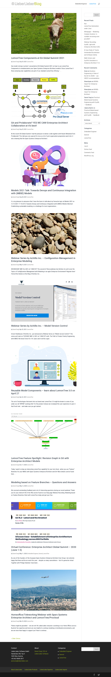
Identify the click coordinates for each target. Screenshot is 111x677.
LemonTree (92, 4)
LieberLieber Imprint (61, 669)
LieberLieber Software (41, 654)
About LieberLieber (16, 669)
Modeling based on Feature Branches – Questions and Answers (43, 482)
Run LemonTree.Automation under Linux (91, 26)
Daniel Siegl (16, 61)
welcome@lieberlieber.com (19, 661)
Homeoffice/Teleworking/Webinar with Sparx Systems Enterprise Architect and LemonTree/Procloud (39, 616)
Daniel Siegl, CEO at (41, 651)
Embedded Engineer (81, 4)
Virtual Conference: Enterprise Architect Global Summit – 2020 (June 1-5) (43, 548)
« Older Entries (15, 638)
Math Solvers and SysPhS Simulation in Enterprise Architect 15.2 (92, 60)
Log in (86, 146)
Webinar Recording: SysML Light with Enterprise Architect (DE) (92, 44)
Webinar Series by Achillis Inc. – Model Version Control (39, 326)
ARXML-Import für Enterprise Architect (91, 83)
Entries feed (88, 149)
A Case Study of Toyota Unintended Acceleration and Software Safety (91, 52)
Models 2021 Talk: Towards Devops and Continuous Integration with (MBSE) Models (43, 192)
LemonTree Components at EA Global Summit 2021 (37, 58)
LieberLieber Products (31, 669)
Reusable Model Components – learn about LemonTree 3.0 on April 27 (43, 392)
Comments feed (89, 152)
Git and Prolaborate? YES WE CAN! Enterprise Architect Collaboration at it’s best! (39, 124)
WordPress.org (89, 156)
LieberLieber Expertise (46, 669)
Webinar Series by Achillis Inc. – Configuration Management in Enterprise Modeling (43, 260)
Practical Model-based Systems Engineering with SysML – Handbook (91, 112)
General (41, 553)
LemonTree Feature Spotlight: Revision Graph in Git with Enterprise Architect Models (40, 460)
